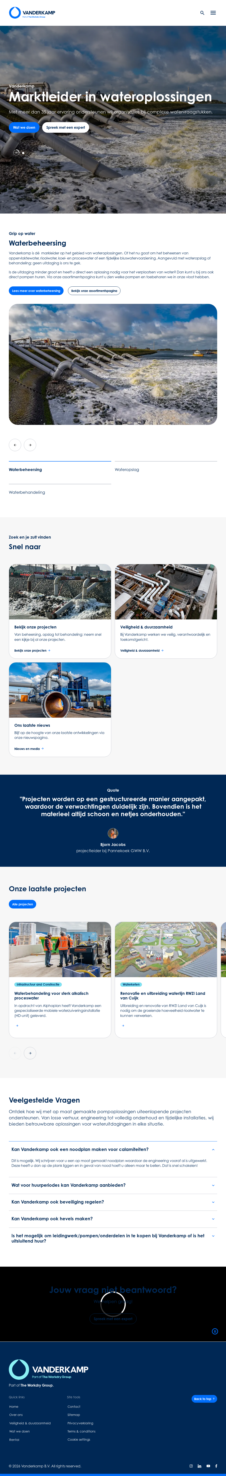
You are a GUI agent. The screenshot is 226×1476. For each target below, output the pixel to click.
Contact (74, 1406)
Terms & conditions (81, 1431)
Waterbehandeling (27, 492)
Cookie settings (79, 1439)
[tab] (23, 153)
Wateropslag (127, 469)
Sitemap (74, 1415)
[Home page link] (32, 13)
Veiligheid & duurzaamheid (30, 1423)
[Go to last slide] (15, 445)
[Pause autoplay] (16, 152)
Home (13, 1406)
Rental (14, 1440)
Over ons (16, 1415)
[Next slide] (30, 445)
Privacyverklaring (80, 1423)
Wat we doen (19, 1431)
